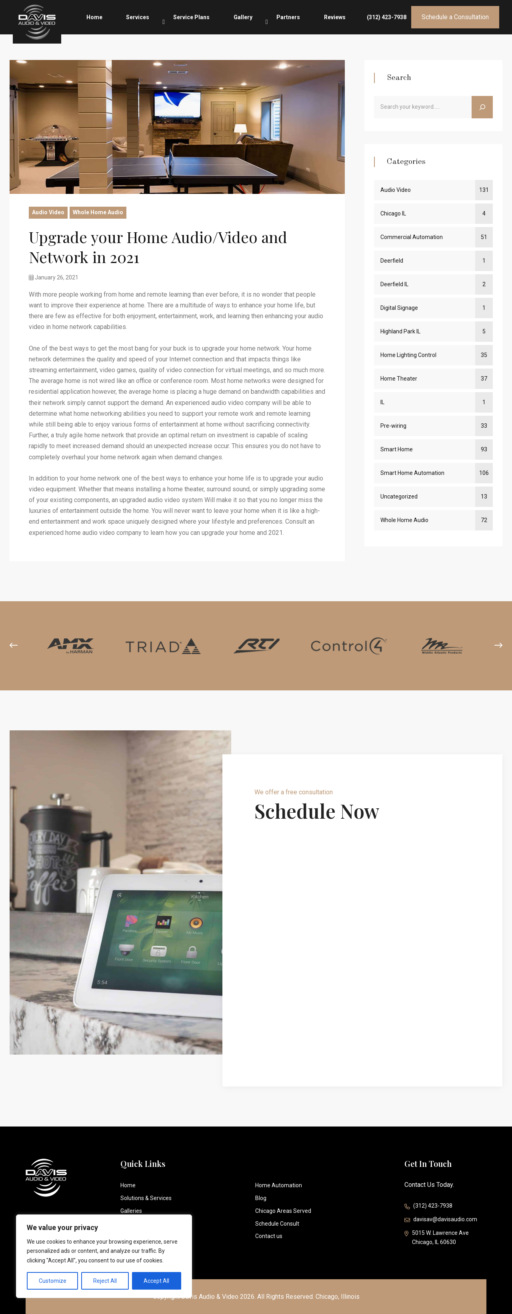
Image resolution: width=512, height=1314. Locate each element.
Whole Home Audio (98, 212)
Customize (52, 1281)
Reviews (343, 22)
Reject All (105, 1281)
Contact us (268, 1236)
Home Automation (278, 1185)
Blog (260, 1198)
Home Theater (398, 378)
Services (194, 20)
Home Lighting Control (408, 355)
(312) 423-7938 (386, 22)
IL (382, 402)
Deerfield (391, 260)
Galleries (131, 1211)
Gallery (275, 20)
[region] (104, 1256)
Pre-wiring (393, 426)
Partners (309, 22)
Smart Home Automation (412, 473)
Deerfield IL (394, 284)
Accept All (156, 1281)
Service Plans (236, 22)
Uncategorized (399, 496)
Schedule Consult (277, 1223)
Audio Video (48, 212)
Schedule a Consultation (455, 22)
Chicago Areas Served (283, 1211)
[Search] (482, 107)
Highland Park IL (400, 331)
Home (163, 22)
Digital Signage (399, 308)
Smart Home (396, 449)
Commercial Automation (411, 237)
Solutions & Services (146, 1198)
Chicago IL (393, 213)
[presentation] (14, 646)
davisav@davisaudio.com (440, 1220)
